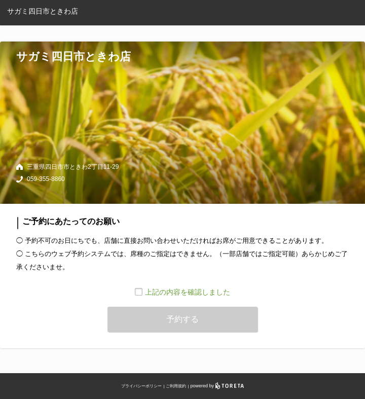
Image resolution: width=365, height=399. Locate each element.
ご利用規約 (176, 386)
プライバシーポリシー (141, 386)
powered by (217, 385)
